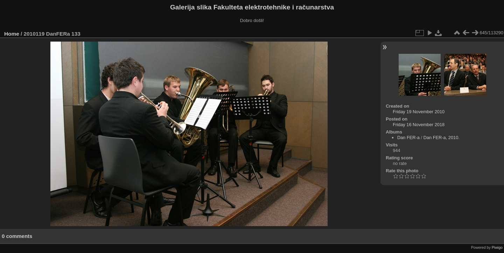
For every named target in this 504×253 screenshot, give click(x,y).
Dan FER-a (408, 137)
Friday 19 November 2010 (418, 111)
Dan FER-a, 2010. (442, 137)
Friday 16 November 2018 (418, 124)
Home (11, 34)
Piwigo (497, 247)
